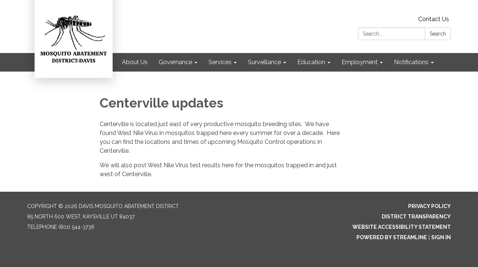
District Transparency (416, 217)
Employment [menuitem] (360, 62)
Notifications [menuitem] (411, 62)
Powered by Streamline (391, 237)
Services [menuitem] (220, 62)
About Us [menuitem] (135, 62)
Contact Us (433, 19)
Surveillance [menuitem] (264, 62)
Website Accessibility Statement (401, 227)
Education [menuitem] (311, 62)
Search (438, 34)
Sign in (441, 237)
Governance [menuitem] (175, 62)
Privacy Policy (429, 206)
